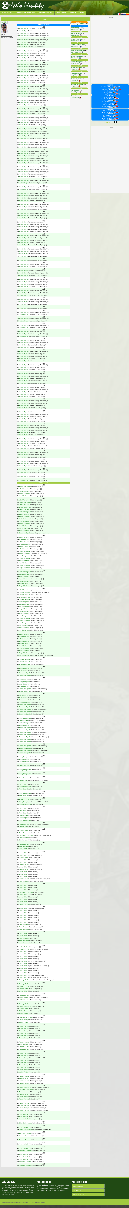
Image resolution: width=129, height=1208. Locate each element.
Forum (73, 13)
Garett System (76, 92)
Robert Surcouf (23, 789)
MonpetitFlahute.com (78, 1194)
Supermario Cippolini (77, 50)
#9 (116, 114)
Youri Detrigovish (76, 79)
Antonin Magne (75, 27)
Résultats (61, 13)
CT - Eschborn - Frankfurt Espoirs (110, 89)
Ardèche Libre (76, 63)
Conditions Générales (40, 1202)
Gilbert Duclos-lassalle (25, 1006)
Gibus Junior (22, 810)
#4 (117, 117)
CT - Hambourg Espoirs (110, 101)
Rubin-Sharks (76, 29)
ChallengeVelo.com (78, 1186)
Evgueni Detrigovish (77, 62)
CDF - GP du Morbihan (110, 91)
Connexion (7, 13)
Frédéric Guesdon (24, 799)
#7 (116, 100)
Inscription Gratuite (25, 13)
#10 (116, 120)
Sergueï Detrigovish (77, 84)
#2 (117, 104)
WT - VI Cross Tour (109, 97)
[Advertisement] (86, 6)
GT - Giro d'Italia (109, 88)
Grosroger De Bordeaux (26, 835)
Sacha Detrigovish (76, 67)
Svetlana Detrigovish (77, 45)
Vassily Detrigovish (77, 39)
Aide (82, 13)
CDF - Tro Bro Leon (110, 103)
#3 (117, 111)
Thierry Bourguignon (25, 718)
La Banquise (75, 58)
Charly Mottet (23, 780)
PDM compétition (77, 52)
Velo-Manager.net (77, 1190)
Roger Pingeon (23, 778)
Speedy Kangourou (77, 56)
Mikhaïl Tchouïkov (76, 33)
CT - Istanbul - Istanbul (110, 115)
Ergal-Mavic (75, 69)
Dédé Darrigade (23, 720)
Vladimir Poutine (23, 830)
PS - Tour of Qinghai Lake (109, 98)
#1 (117, 97)
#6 (116, 92)
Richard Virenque (24, 904)
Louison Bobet (23, 784)
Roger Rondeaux (24, 833)
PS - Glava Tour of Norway (109, 86)
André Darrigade (23, 1044)
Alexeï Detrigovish (76, 73)
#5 (119, 86)
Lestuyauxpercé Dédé (78, 24)
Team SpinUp (76, 97)
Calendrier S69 (46, 13)
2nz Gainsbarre (23, 670)
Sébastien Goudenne (25, 1133)
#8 (116, 107)
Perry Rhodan (75, 96)
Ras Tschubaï (75, 90)
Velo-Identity (28, 5)
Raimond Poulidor (24, 864)
